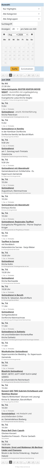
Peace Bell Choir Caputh (13, 430)
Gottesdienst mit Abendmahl (15, 168)
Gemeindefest (8, 413)
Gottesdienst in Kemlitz (13, 128)
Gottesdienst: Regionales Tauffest (18, 221)
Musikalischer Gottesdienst (15, 351)
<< (3, 75)
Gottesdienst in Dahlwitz (13, 331)
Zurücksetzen (27, 69)
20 (29, 75)
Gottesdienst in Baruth (12, 295)
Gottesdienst (8, 112)
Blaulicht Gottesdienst (12, 371)
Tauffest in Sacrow (10, 241)
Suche (14, 69)
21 (33, 75)
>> (38, 75)
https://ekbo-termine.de (23, 467)
